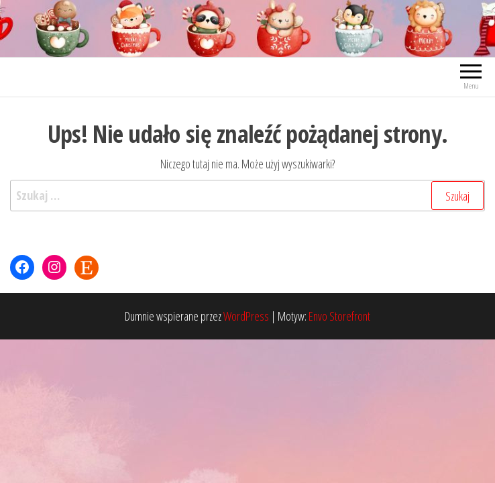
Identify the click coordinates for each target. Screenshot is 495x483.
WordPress (246, 316)
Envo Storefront (339, 316)
